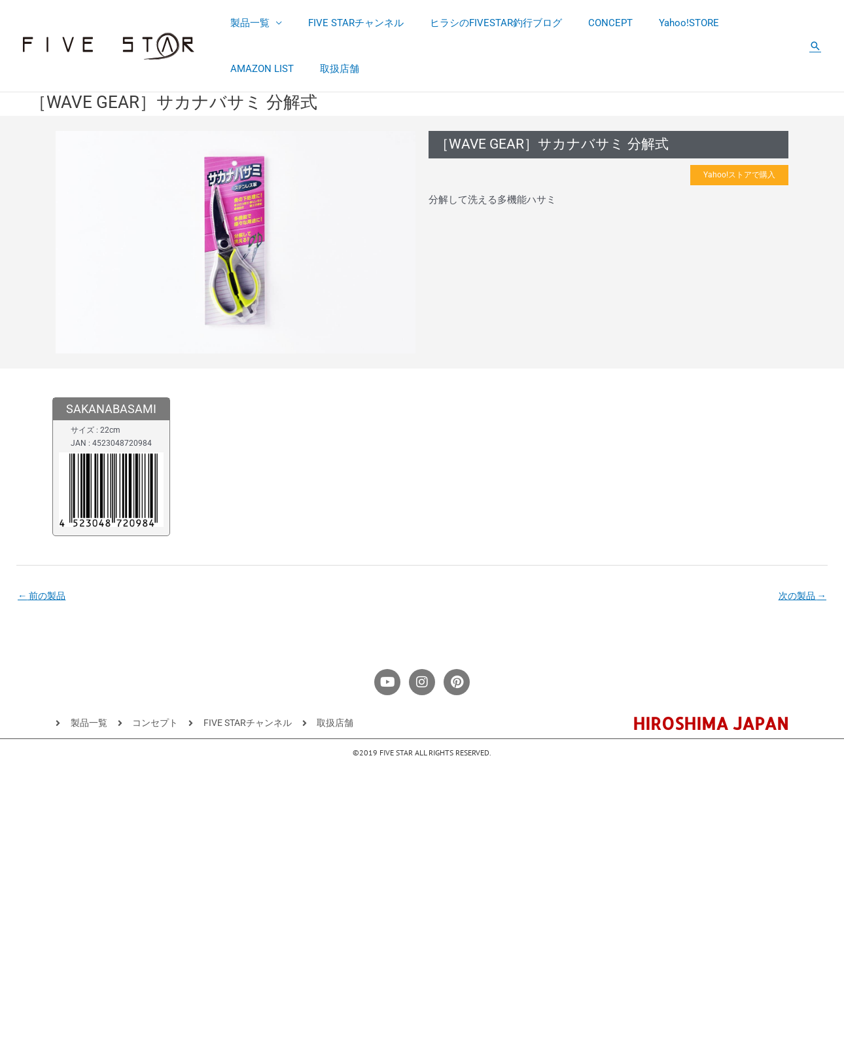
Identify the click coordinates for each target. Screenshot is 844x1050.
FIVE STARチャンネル (346, 23)
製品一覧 (246, 23)
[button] (815, 46)
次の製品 (800, 597)
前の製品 (43, 597)
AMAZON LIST (741, 23)
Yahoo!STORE (659, 23)
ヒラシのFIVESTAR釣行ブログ (479, 23)
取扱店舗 (246, 69)
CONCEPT (587, 23)
